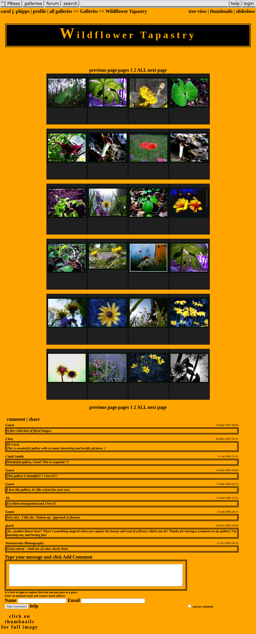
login (21, 596)
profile (39, 11)
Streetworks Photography (24, 543)
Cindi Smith (14, 456)
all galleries (61, 11)
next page (157, 70)
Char (9, 439)
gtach (9, 525)
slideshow (245, 11)
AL (7, 498)
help (34, 610)
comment (16, 419)
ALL (142, 70)
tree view (197, 11)
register (33, 596)
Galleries (89, 11)
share (34, 419)
